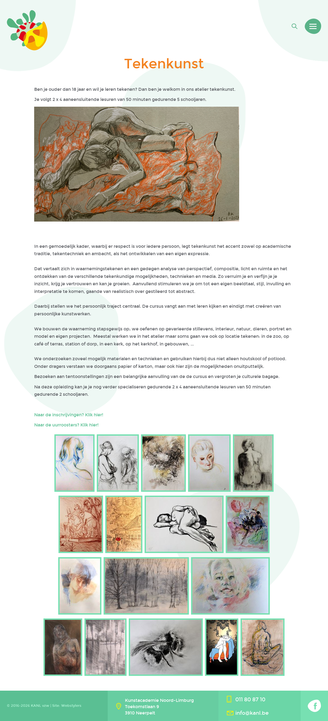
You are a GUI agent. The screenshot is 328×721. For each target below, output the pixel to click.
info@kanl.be (252, 713)
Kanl (27, 30)
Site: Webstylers (66, 705)
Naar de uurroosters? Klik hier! (66, 425)
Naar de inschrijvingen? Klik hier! (68, 414)
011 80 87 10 (250, 699)
